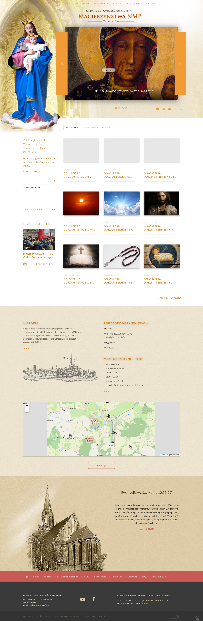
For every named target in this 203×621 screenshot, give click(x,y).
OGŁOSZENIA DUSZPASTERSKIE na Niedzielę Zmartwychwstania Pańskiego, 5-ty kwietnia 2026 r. (161, 281)
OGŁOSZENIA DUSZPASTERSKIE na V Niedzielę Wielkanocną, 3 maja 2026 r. (119, 228)
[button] (62, 63)
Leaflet (163, 455)
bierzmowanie (100, 576)
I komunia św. (117, 576)
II (26, 209)
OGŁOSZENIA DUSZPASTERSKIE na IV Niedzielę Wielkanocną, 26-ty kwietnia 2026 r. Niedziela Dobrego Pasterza (161, 228)
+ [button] (27, 406)
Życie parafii (82, 3)
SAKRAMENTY (101, 3)
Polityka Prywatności (98, 616)
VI (35, 209)
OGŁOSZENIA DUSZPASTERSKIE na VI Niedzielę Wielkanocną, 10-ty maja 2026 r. (81, 228)
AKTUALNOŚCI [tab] (73, 127)
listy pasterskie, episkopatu (154, 576)
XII (53, 209)
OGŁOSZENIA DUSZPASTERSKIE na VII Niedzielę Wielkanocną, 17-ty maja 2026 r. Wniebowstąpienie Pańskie (161, 175)
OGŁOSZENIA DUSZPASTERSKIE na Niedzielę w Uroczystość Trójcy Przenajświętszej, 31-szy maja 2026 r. (80, 175)
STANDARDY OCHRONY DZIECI (70, 616)
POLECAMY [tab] (108, 127)
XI (50, 209)
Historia (135, 3)
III (28, 209)
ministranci (132, 576)
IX (46, 209)
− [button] (27, 410)
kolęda (86, 576)
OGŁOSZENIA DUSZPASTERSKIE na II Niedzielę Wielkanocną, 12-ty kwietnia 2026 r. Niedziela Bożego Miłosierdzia (121, 281)
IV (31, 209)
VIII (42, 209)
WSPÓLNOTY (119, 3)
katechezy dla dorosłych (67, 576)
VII (38, 209)
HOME (69, 3)
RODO (86, 616)
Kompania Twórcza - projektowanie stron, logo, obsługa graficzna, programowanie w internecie (174, 617)
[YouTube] (82, 599)
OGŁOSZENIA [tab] (91, 127)
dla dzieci (48, 576)
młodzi (36, 576)
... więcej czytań (146, 528)
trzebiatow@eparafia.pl (39, 605)
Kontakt (150, 3)
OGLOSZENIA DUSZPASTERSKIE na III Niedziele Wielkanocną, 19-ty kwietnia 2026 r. (81, 281)
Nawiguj (101, 465)
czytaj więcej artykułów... (168, 297)
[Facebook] (93, 599)
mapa (101, 429)
